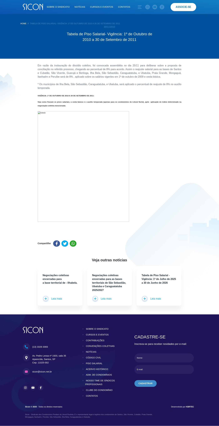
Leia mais (52, 299)
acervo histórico (97, 369)
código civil (93, 358)
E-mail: (140, 370)
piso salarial (94, 363)
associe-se (183, 7)
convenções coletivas (100, 346)
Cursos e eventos (101, 7)
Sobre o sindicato (58, 7)
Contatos (124, 7)
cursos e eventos (97, 335)
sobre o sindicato (97, 329)
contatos (92, 396)
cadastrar (145, 384)
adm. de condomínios (99, 375)
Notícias (80, 7)
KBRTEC (190, 407)
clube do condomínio (99, 390)
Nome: (140, 358)
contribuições (95, 340)
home (23, 23)
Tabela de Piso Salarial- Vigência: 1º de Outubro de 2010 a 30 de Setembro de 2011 (75, 23)
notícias (91, 352)
